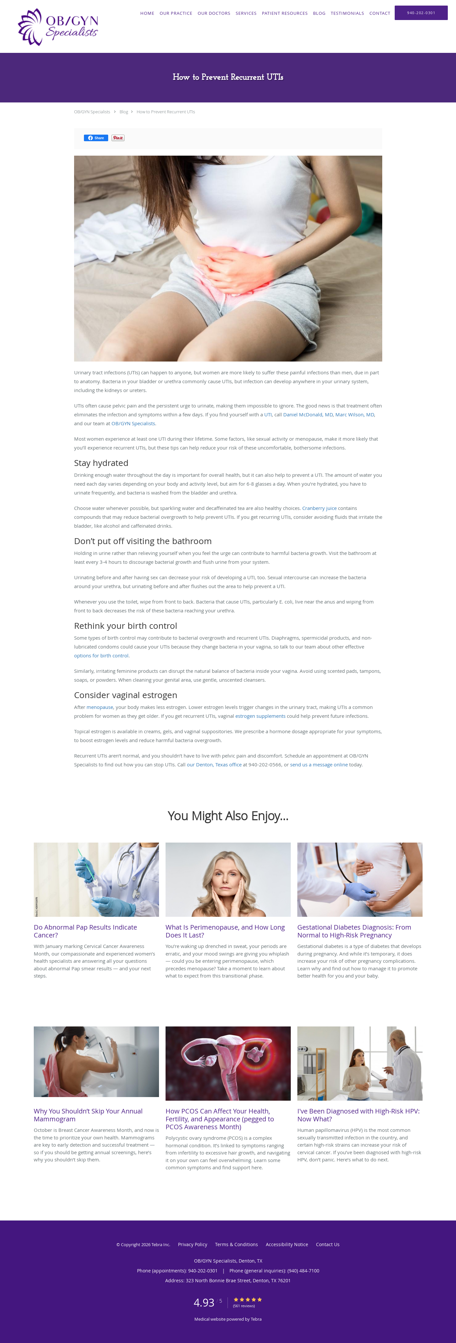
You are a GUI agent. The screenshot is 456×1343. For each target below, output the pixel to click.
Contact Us (328, 1244)
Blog (124, 112)
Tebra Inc (160, 1244)
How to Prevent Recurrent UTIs (166, 112)
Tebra (256, 1319)
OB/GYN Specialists (92, 112)
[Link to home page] (56, 26)
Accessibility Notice (287, 1244)
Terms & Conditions (236, 1244)
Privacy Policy (192, 1244)
